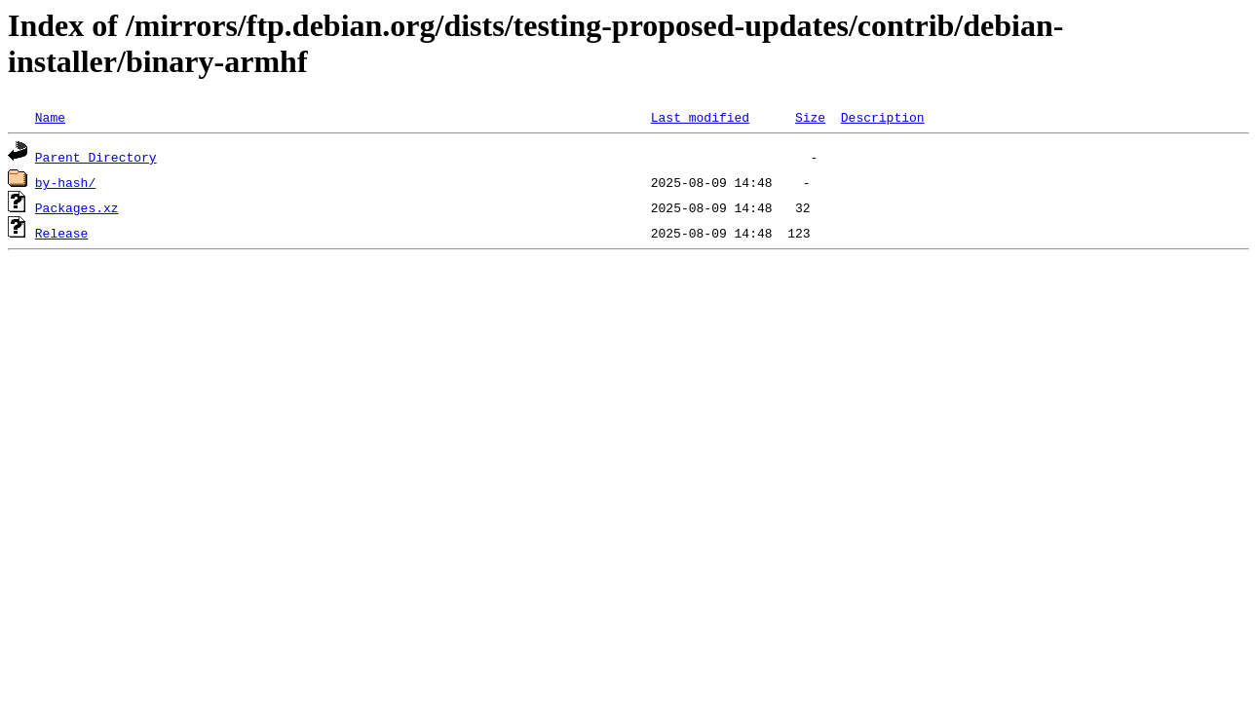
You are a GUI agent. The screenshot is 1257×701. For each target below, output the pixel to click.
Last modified (700, 117)
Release (62, 232)
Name (50, 117)
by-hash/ (65, 182)
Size (810, 117)
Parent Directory (96, 157)
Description (883, 117)
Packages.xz (77, 207)
